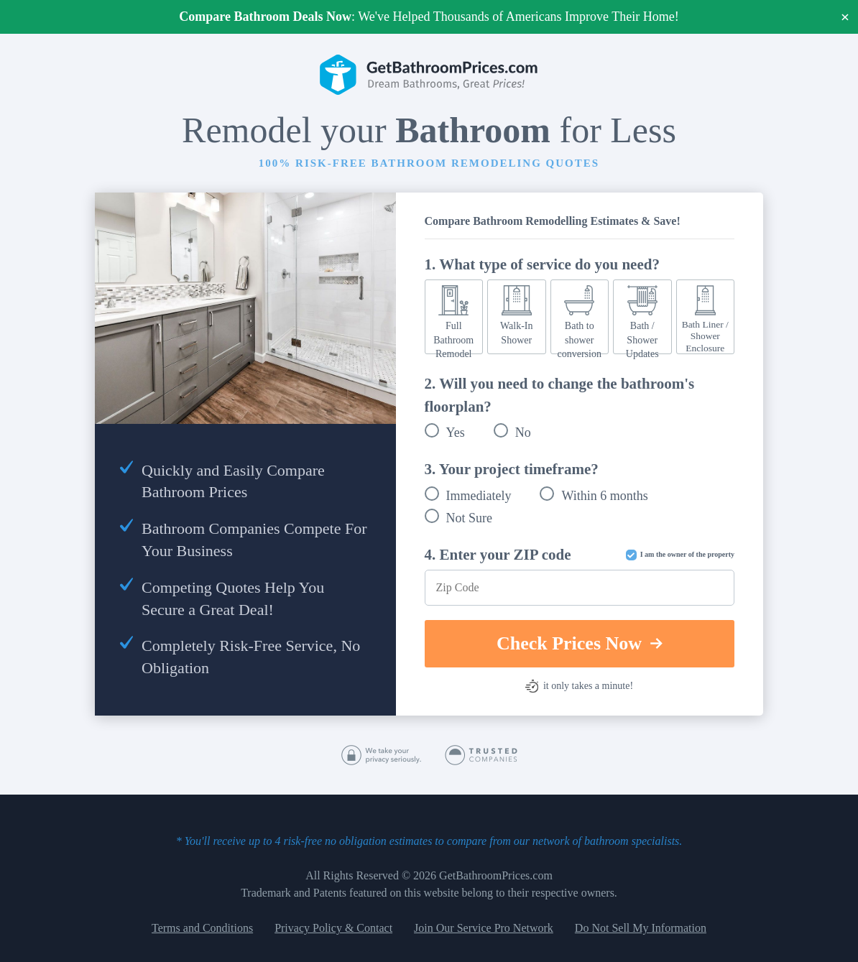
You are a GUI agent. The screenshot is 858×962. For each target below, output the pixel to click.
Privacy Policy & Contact (333, 928)
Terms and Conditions (202, 928)
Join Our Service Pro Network (483, 928)
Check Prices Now (580, 643)
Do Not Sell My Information (640, 928)
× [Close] (845, 17)
